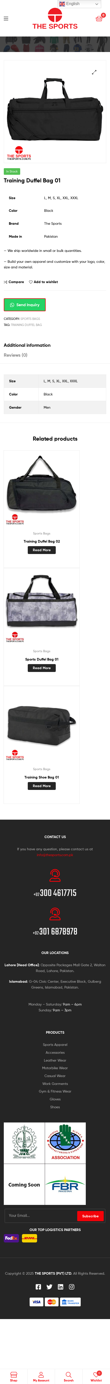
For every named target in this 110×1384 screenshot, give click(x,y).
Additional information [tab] (27, 345)
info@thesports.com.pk (55, 855)
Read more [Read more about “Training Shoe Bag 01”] (42, 786)
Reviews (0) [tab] (16, 355)
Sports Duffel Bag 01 (41, 659)
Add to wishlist (46, 282)
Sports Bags (30, 319)
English (69, 4)
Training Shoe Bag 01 (41, 777)
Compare (16, 282)
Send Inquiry (24, 304)
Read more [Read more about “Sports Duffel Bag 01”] (42, 668)
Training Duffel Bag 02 (42, 541)
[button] (94, 72)
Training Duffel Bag (26, 325)
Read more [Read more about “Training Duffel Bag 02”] (42, 550)
